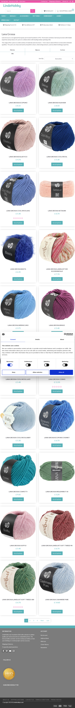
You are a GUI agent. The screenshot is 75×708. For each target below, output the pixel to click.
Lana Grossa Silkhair (57, 103)
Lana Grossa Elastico (18, 157)
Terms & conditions (42, 699)
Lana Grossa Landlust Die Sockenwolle (57, 270)
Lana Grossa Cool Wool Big (18, 211)
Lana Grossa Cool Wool (57, 157)
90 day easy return (47, 25)
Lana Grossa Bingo (57, 325)
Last (48, 620)
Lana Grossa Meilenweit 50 (57, 492)
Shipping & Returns (55, 1)
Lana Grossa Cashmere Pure (57, 599)
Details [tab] (37, 339)
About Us (65, 1)
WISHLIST (49, 11)
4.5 (15, 25)
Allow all (61, 372)
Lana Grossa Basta (18, 269)
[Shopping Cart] (65, 10)
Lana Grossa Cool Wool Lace (18, 379)
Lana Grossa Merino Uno (18, 325)
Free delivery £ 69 (29, 25)
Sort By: (41, 58)
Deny (13, 372)
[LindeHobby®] (12, 5)
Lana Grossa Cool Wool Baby (18, 437)
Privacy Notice (56, 699)
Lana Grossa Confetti (18, 492)
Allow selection (37, 372)
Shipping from (9, 25)
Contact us (44, 1)
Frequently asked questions (10, 647)
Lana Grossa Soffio (18, 545)
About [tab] (62, 339)
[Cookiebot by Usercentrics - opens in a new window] (65, 334)
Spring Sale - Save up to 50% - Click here (13, 1)
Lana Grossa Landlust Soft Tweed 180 (18, 599)
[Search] (32, 11)
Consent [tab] (13, 339)
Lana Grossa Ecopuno (18, 103)
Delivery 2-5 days (65, 25)
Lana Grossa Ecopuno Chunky (57, 437)
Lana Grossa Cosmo (57, 379)
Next (42, 620)
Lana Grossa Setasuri (57, 211)
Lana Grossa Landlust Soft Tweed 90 (56, 545)
